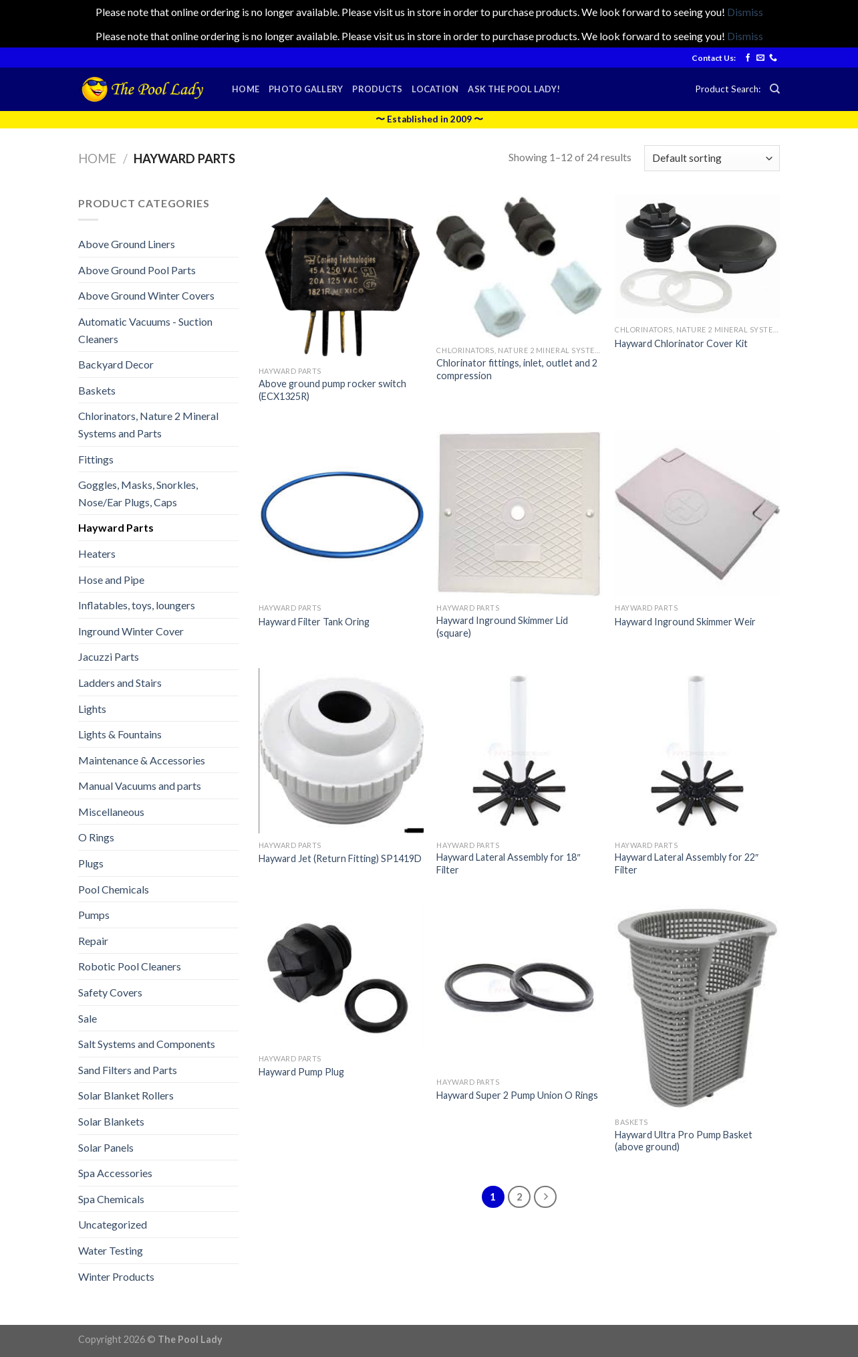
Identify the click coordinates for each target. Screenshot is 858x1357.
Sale (87, 1018)
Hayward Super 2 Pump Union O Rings (517, 1095)
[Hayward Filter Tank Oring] (341, 514)
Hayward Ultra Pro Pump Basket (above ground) (683, 1141)
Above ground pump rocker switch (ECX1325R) (332, 390)
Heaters (97, 553)
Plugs (91, 863)
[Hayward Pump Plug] (341, 976)
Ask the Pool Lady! (514, 89)
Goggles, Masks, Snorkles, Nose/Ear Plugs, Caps (138, 493)
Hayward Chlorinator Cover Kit (681, 343)
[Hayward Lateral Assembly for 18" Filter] (518, 750)
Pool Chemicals (113, 889)
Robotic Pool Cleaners (129, 966)
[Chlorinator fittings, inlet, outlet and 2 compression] (518, 267)
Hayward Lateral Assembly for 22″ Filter (686, 863)
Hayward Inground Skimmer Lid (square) (502, 627)
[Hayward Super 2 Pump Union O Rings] (518, 987)
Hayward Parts (116, 527)
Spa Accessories (115, 1172)
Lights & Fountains (120, 734)
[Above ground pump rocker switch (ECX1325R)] (341, 277)
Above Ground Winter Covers (146, 295)
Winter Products (116, 1276)
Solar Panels (106, 1147)
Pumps (94, 914)
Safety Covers (110, 992)
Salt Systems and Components (146, 1043)
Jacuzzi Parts (108, 656)
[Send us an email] (760, 58)
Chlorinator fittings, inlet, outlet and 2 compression (516, 369)
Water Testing (110, 1250)
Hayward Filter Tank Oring (314, 621)
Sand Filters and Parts (127, 1069)
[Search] (775, 89)
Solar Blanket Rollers (126, 1095)
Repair (93, 940)
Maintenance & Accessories (141, 760)
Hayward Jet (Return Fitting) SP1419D (340, 858)
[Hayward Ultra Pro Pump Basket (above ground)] (697, 1007)
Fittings (96, 459)
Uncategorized (112, 1224)
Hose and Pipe (111, 579)
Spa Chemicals (111, 1198)
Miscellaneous (111, 811)
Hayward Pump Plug (301, 1071)
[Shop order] (712, 158)
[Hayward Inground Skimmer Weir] (697, 514)
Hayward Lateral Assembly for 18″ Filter (508, 863)
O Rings (96, 837)
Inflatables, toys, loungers (136, 605)
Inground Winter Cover (131, 631)
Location (435, 89)
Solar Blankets (111, 1121)
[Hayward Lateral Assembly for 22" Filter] (697, 750)
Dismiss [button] (745, 11)
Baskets (97, 390)
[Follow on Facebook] (748, 58)
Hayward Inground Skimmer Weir (685, 621)
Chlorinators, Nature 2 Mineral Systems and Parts (148, 424)
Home (245, 89)
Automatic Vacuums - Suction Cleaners (145, 330)
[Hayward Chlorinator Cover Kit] (697, 256)
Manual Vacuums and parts (139, 785)
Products (377, 89)
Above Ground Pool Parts (137, 270)
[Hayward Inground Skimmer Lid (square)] (518, 514)
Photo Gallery (306, 89)
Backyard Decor (116, 364)
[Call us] (773, 58)
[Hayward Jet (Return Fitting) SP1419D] (341, 750)
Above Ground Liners (126, 243)
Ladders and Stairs (120, 682)
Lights (92, 708)
